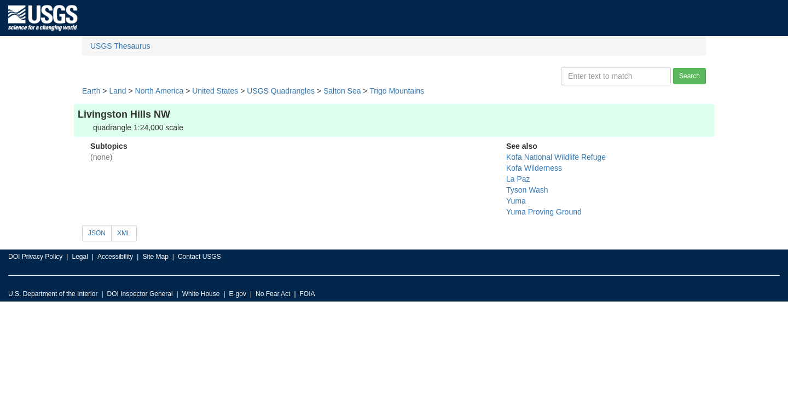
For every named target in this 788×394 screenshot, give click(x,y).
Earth (91, 90)
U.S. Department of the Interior (52, 294)
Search (689, 76)
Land (117, 90)
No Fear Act (273, 294)
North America (159, 90)
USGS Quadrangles (281, 90)
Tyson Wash (527, 190)
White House (201, 294)
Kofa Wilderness (534, 168)
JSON (97, 233)
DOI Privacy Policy (35, 256)
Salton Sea (342, 90)
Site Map (155, 256)
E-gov (237, 294)
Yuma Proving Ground (544, 211)
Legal (80, 256)
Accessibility (115, 256)
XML (124, 233)
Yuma (516, 200)
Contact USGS (199, 256)
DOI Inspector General (140, 294)
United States (215, 90)
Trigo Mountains (396, 90)
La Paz (518, 179)
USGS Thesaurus (120, 46)
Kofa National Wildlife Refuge (556, 157)
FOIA (307, 294)
